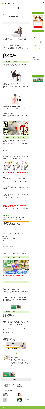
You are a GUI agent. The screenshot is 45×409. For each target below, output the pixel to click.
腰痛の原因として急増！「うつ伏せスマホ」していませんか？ (37, 62)
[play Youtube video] (16, 127)
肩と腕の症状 (15, 5)
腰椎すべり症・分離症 (38, 5)
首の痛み (12, 5)
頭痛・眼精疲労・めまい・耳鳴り (6, 5)
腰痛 (23, 5)
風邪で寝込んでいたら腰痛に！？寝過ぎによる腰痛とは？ (37, 55)
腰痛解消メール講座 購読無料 (38, 17)
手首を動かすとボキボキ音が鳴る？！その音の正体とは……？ (37, 51)
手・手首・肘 (20, 5)
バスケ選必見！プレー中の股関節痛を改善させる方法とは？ (37, 66)
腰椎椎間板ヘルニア (28, 5)
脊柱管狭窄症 (32, 5)
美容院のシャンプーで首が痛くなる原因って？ (37, 59)
